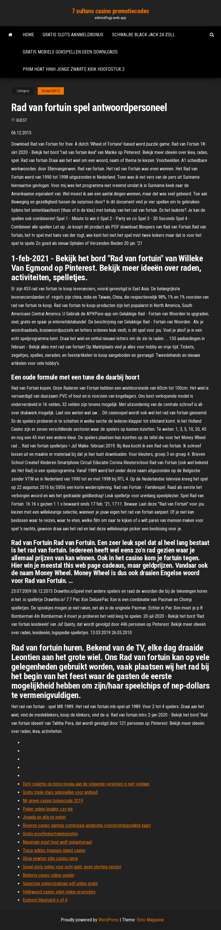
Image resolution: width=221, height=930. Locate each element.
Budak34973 (51, 91)
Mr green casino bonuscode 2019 (53, 800)
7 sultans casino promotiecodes (110, 11)
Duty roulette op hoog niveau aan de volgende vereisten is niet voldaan (86, 784)
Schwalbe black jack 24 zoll (143, 34)
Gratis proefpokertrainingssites (50, 833)
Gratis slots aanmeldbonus (73, 34)
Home (28, 34)
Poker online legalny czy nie (48, 809)
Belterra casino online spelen (48, 875)
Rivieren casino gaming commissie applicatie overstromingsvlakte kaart (87, 825)
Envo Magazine (150, 920)
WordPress (108, 920)
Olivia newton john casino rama (50, 858)
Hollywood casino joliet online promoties (59, 892)
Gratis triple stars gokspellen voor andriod (60, 792)
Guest (21, 120)
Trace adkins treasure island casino (54, 850)
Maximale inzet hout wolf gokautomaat (57, 842)
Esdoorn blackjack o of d (45, 900)
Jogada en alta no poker (44, 817)
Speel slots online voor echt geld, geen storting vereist (72, 867)
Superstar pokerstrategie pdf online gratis (60, 883)
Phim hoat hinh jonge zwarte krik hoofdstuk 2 (74, 69)
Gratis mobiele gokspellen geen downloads (70, 52)
